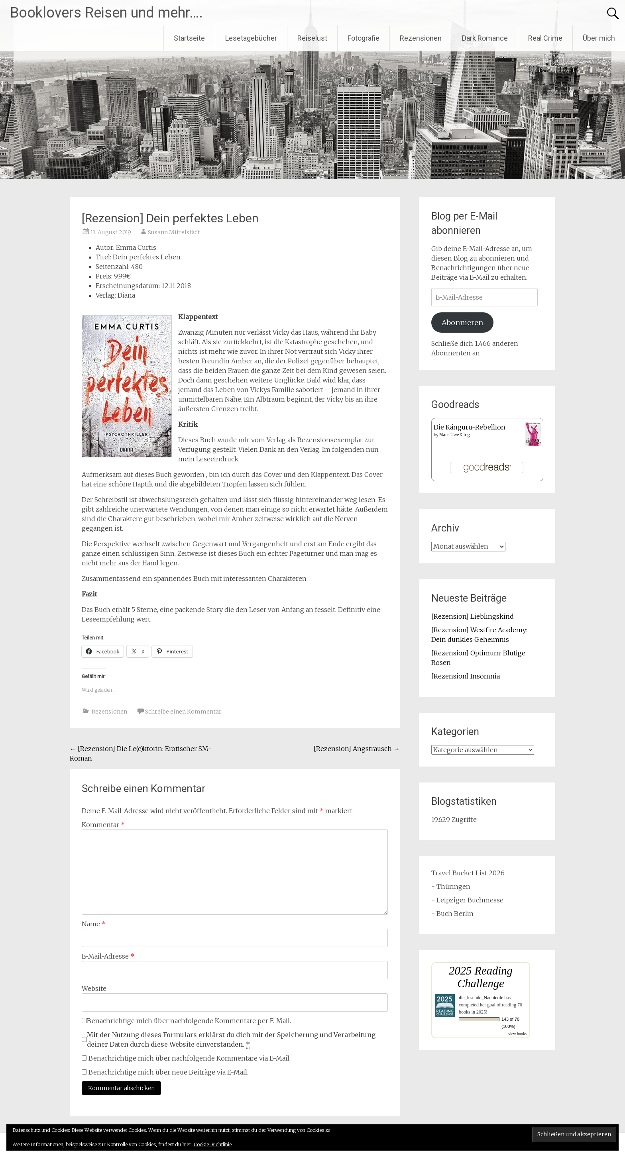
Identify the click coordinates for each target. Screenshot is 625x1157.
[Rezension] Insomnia (465, 676)
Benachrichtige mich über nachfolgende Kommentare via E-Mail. (189, 1058)
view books (517, 1033)
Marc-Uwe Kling (454, 434)
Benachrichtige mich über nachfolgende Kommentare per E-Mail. (186, 1021)
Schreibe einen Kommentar (183, 711)
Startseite (189, 38)
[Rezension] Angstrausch (357, 749)
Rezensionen (421, 38)
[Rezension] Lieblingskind (472, 616)
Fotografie (363, 38)
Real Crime (545, 38)
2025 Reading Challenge (481, 977)
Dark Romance (485, 38)
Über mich (599, 38)
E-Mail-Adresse (108, 956)
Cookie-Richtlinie (213, 1144)
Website (94, 988)
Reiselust (312, 38)
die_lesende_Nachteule (481, 997)
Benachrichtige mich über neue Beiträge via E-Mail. (168, 1072)
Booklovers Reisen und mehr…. (106, 12)
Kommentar (103, 825)
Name (94, 924)
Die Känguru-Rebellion (469, 427)
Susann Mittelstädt (174, 232)
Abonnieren (462, 322)
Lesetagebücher (251, 38)
